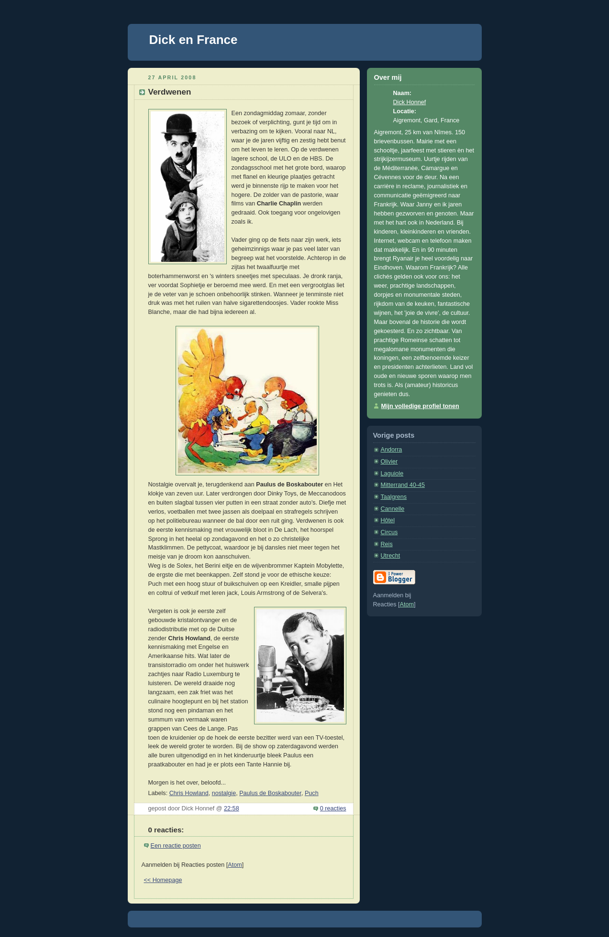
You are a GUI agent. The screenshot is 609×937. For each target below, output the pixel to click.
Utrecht (390, 555)
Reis (387, 544)
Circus (389, 532)
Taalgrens (394, 497)
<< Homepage (163, 880)
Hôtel (388, 520)
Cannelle (393, 509)
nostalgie (224, 793)
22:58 (231, 808)
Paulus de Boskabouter (270, 793)
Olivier (389, 461)
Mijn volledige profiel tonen (420, 406)
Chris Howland (189, 793)
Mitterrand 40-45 (403, 485)
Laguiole (392, 473)
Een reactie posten (176, 845)
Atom (235, 865)
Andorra (391, 449)
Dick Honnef (409, 102)
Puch (312, 793)
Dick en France (193, 39)
